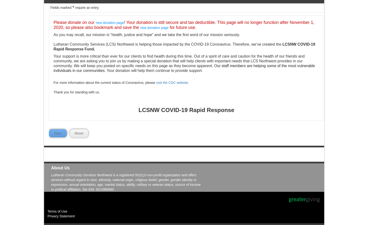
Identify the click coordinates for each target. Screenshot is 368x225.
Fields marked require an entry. (75, 7)
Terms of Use (57, 211)
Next (57, 133)
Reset (79, 133)
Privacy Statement (61, 216)
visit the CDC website (172, 83)
